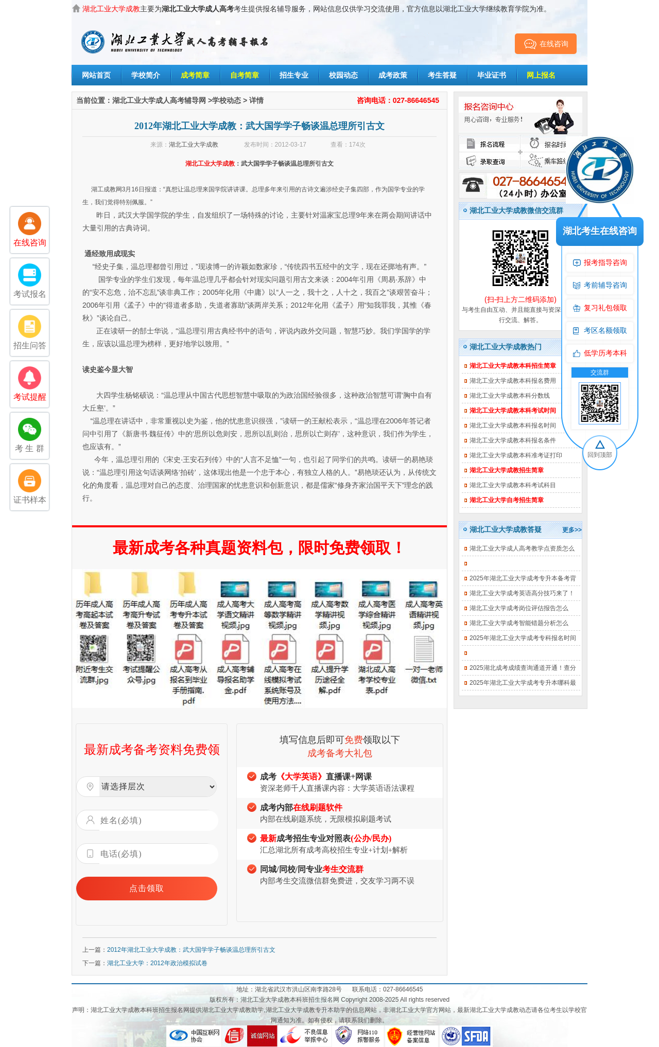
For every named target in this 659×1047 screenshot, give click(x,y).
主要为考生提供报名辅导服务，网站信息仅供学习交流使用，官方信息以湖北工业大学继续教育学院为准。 (316, 9)
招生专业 (294, 75)
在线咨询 (546, 44)
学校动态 (226, 100)
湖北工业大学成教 (193, 144)
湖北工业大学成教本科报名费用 (513, 380)
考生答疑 (442, 75)
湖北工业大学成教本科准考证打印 (516, 455)
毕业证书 (491, 75)
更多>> (572, 530)
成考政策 (392, 75)
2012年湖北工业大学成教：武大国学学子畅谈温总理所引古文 (191, 949)
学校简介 (145, 75)
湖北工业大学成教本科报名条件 (513, 440)
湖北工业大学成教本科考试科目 (513, 485)
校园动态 (343, 75)
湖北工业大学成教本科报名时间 (513, 425)
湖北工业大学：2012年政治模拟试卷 (157, 963)
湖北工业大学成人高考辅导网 (159, 100)
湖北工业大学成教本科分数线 (510, 395)
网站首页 (96, 75)
